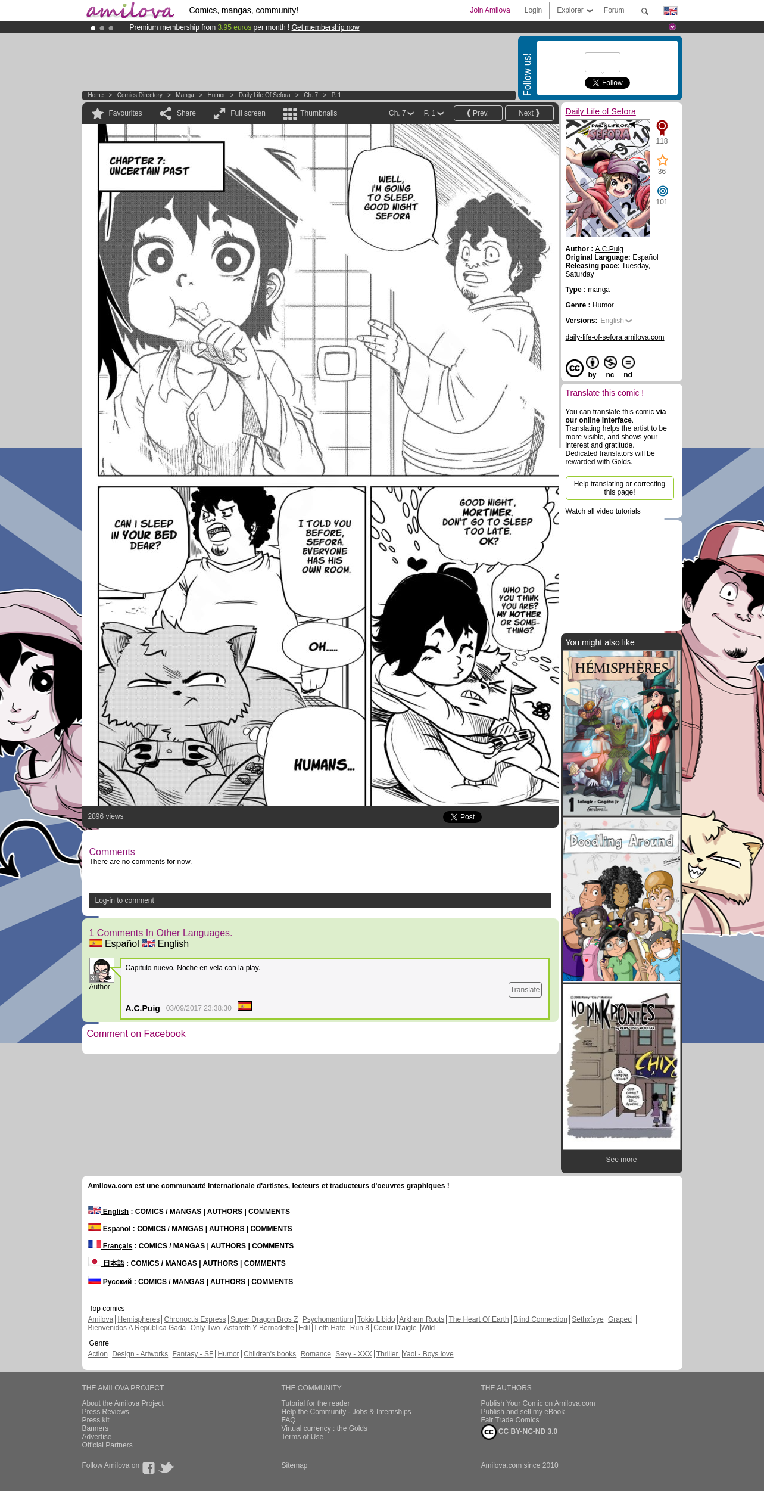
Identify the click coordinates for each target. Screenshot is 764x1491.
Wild (428, 1328)
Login (533, 10)
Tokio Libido (376, 1319)
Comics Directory (140, 95)
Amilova (101, 1319)
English (165, 944)
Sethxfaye (587, 1319)
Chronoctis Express (195, 1319)
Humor (216, 95)
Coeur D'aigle (396, 1328)
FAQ (289, 1420)
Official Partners (107, 1445)
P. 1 (337, 95)
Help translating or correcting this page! (619, 488)
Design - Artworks (140, 1354)
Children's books (270, 1354)
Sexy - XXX (353, 1354)
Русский (110, 1282)
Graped (620, 1319)
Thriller (388, 1354)
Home (96, 95)
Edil (304, 1328)
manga (185, 95)
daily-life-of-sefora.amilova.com (615, 337)
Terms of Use (303, 1437)
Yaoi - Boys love (428, 1354)
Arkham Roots (421, 1319)
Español (114, 944)
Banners (95, 1428)
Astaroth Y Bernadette (259, 1328)
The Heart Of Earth (478, 1319)
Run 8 (359, 1328)
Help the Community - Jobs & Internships (346, 1412)
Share (186, 113)
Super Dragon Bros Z (264, 1319)
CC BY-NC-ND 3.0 (519, 1432)
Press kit (96, 1420)
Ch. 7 (311, 95)
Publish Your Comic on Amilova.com (538, 1403)
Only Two (205, 1328)
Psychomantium (328, 1319)
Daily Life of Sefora (265, 95)
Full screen (248, 113)
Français (110, 1246)
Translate (525, 990)
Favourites (125, 113)
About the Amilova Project (123, 1403)
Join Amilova (490, 10)
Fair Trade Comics (510, 1420)
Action (98, 1354)
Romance (316, 1354)
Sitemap (295, 1465)
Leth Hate (329, 1328)
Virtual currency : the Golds (325, 1428)
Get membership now (326, 27)
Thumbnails (318, 113)
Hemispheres (139, 1319)
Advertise (97, 1437)
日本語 (106, 1263)
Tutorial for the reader (316, 1403)
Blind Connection (540, 1319)
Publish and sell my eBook (523, 1412)
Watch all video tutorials (603, 511)
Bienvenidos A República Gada (137, 1328)
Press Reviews (105, 1412)
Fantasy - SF (193, 1354)
